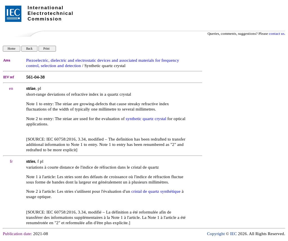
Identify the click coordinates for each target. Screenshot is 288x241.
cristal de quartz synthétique (156, 191)
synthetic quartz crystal (146, 118)
